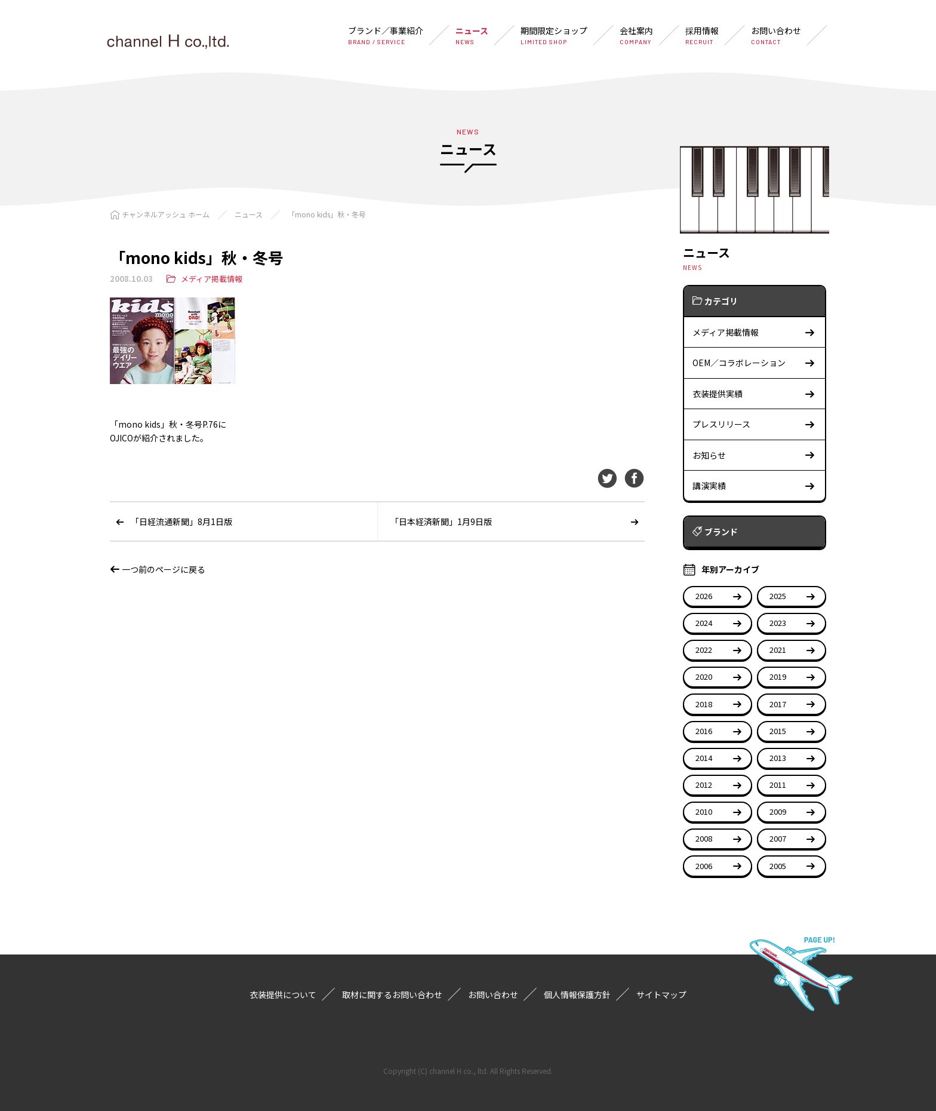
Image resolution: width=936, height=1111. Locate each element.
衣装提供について (283, 994)
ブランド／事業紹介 (385, 35)
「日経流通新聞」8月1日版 (181, 521)
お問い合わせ (776, 35)
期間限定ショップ (554, 35)
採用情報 (702, 35)
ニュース (471, 35)
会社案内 (636, 35)
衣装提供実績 (753, 394)
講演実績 (753, 486)
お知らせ (753, 455)
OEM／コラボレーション (753, 363)
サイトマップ (661, 994)
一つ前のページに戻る (157, 569)
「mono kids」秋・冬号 (327, 214)
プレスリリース (753, 424)
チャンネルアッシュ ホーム (166, 214)
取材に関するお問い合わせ (392, 994)
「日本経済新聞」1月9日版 (441, 521)
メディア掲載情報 (211, 278)
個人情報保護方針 (577, 994)
